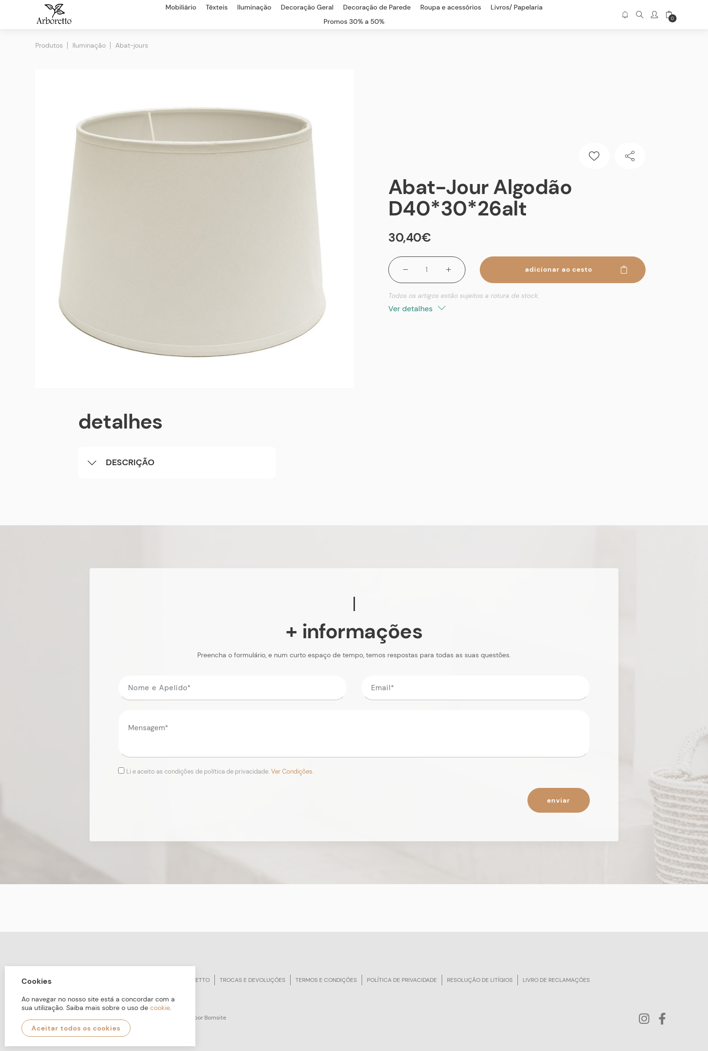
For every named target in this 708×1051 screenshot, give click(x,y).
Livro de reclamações (556, 980)
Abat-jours (131, 45)
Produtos (49, 45)
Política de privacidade (402, 980)
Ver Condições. (292, 771)
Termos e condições (326, 980)
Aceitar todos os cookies (76, 1028)
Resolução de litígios (480, 980)
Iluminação (89, 45)
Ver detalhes (416, 309)
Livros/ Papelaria (517, 7)
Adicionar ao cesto (576, 269)
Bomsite (215, 1017)
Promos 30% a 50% (354, 21)
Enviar (558, 800)
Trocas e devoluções (252, 980)
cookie (160, 1007)
